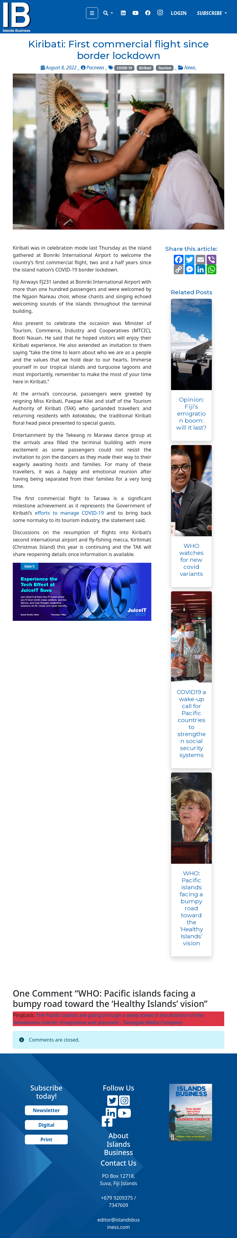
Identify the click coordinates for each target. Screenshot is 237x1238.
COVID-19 (124, 68)
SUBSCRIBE (210, 13)
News (189, 67)
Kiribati (145, 68)
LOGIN (179, 13)
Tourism (164, 68)
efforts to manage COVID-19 (69, 513)
